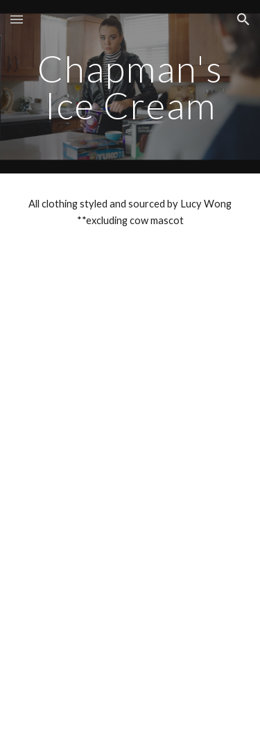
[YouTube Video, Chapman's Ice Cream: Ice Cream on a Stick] (130, 499)
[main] (130, 87)
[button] (16, 19)
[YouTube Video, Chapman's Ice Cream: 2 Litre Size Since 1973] (130, 665)
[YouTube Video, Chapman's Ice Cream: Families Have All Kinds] (130, 334)
